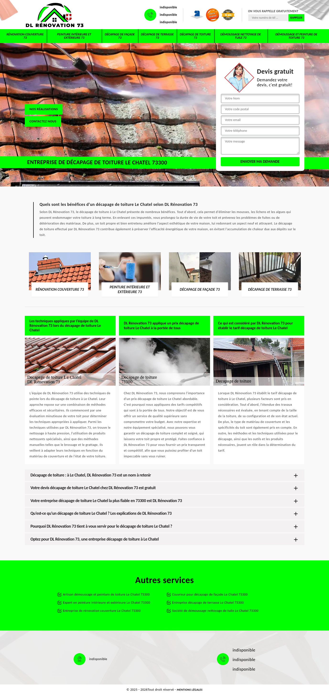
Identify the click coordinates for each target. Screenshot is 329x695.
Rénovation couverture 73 (24, 36)
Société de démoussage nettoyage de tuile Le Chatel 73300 (215, 611)
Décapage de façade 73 (120, 36)
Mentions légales (190, 689)
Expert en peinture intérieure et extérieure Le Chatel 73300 (106, 603)
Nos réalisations (44, 109)
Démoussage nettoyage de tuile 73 (240, 36)
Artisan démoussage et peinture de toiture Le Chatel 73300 (106, 594)
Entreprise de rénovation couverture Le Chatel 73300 (102, 611)
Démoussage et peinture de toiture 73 (296, 36)
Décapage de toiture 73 (195, 36)
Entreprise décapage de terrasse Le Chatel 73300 (208, 603)
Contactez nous (43, 121)
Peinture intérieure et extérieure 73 (74, 36)
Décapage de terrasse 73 (157, 36)
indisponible (168, 7)
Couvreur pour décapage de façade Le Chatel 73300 (210, 594)
